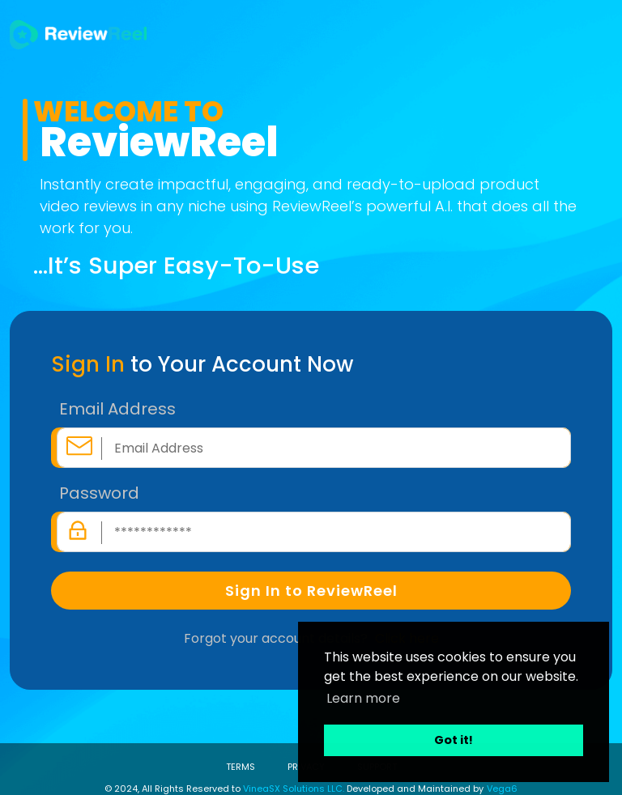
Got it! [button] (453, 740)
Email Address (117, 409)
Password (99, 493)
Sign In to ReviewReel (311, 590)
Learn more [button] (363, 698)
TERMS (240, 766)
